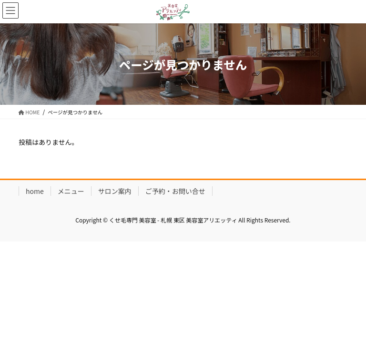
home (35, 191)
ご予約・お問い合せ (175, 191)
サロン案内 (115, 191)
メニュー (71, 191)
